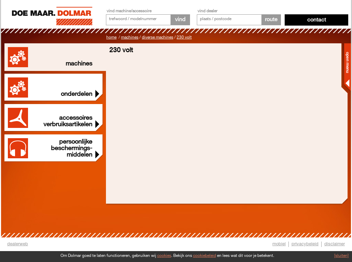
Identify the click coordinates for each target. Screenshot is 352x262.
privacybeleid (305, 244)
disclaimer (334, 244)
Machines (129, 37)
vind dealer (207, 11)
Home (111, 37)
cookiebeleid (204, 256)
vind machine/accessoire (129, 11)
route (271, 19)
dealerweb (17, 244)
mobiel (279, 244)
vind (180, 19)
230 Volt (184, 37)
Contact (316, 20)
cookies (164, 256)
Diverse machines (157, 37)
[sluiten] (341, 256)
